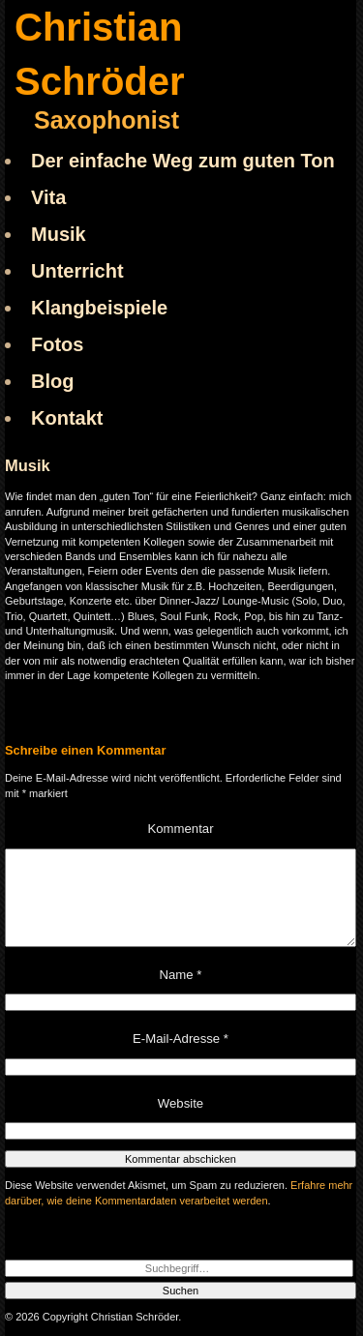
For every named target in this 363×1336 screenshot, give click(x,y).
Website (180, 1103)
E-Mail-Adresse (180, 1038)
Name (181, 974)
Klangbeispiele (99, 307)
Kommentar (180, 828)
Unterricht (77, 271)
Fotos (57, 344)
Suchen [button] (180, 1290)
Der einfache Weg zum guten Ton (183, 160)
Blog (52, 381)
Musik (58, 234)
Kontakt (67, 418)
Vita (48, 197)
